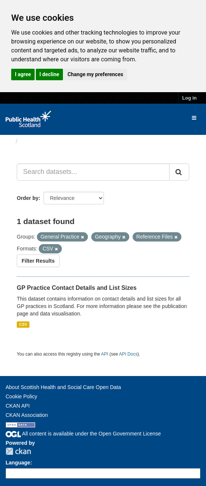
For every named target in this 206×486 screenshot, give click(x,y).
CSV (23, 324)
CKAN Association (27, 415)
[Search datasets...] (93, 172)
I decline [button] (49, 74)
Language (18, 463)
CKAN (18, 451)
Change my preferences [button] (95, 74)
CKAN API (18, 406)
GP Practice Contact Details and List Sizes (77, 288)
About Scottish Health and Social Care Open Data (63, 387)
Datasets (35, 141)
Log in (189, 98)
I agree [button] (23, 74)
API (104, 354)
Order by (27, 198)
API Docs (128, 354)
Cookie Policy (21, 396)
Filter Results (38, 261)
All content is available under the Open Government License (83, 434)
